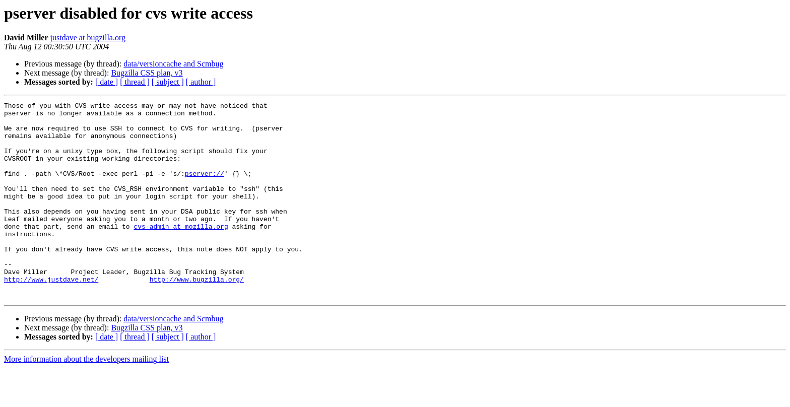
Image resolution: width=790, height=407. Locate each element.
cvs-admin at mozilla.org (181, 251)
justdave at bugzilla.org (87, 37)
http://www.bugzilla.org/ (197, 315)
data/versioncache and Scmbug (173, 63)
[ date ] (106, 82)
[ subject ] (168, 82)
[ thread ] (135, 82)
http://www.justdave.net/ (51, 315)
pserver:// (204, 188)
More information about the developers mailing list (86, 398)
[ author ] (201, 82)
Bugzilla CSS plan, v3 (146, 73)
